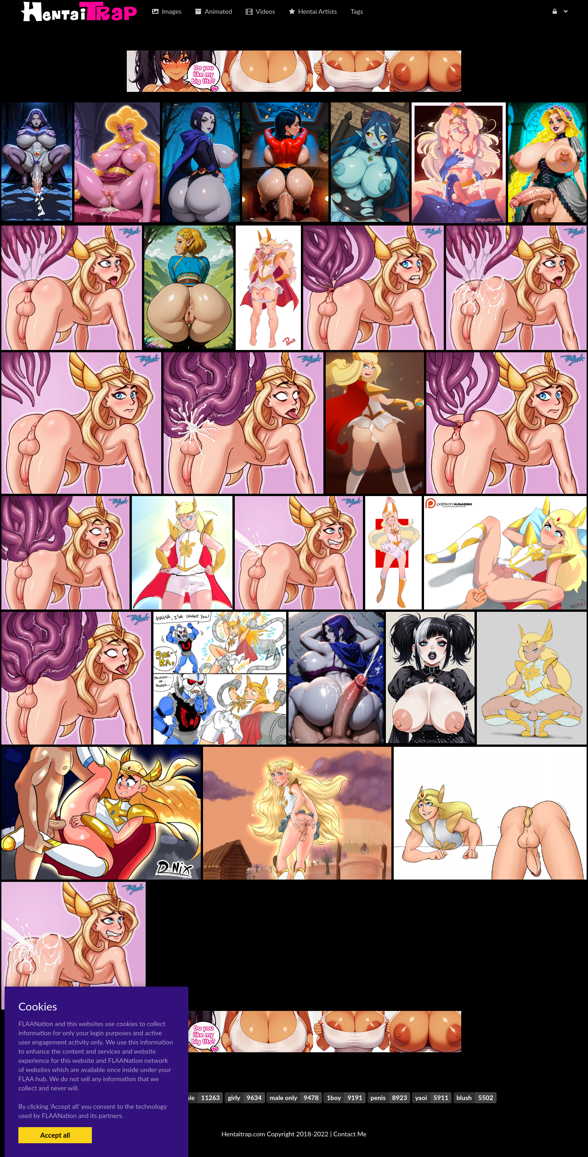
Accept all (55, 1135)
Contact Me (350, 1134)
